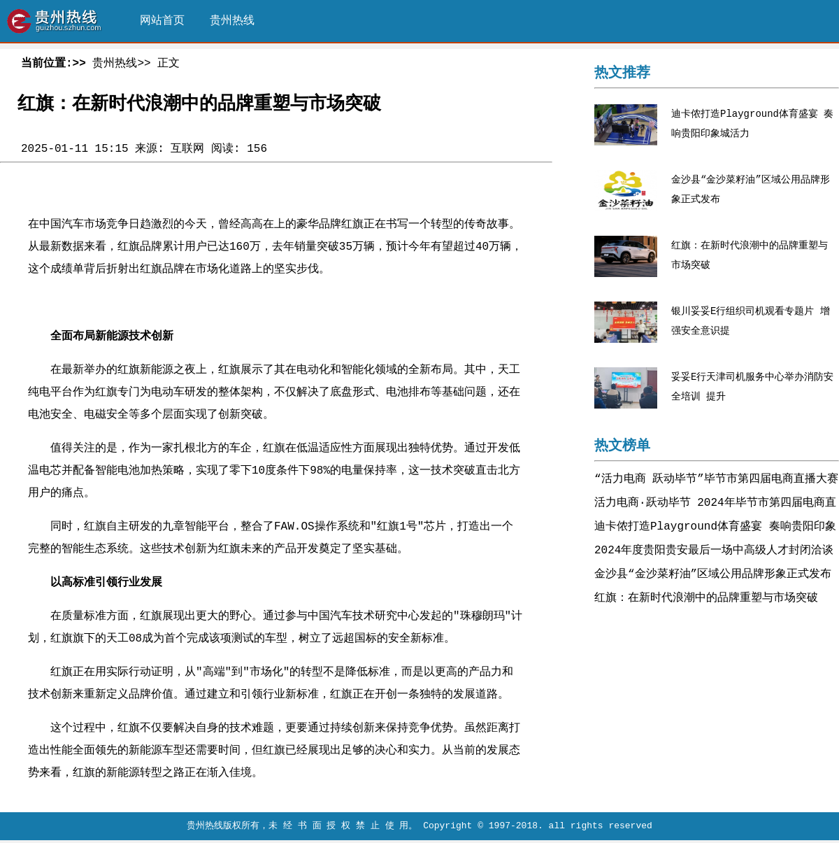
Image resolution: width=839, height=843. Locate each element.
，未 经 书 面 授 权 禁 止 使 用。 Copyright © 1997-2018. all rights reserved (455, 830)
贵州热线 (232, 21)
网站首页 (162, 21)
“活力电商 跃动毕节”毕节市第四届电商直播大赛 (716, 480)
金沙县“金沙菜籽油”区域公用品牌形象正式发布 (712, 575)
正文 (168, 63)
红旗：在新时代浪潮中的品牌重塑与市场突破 (706, 599)
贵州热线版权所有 (223, 830)
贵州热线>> (121, 63)
